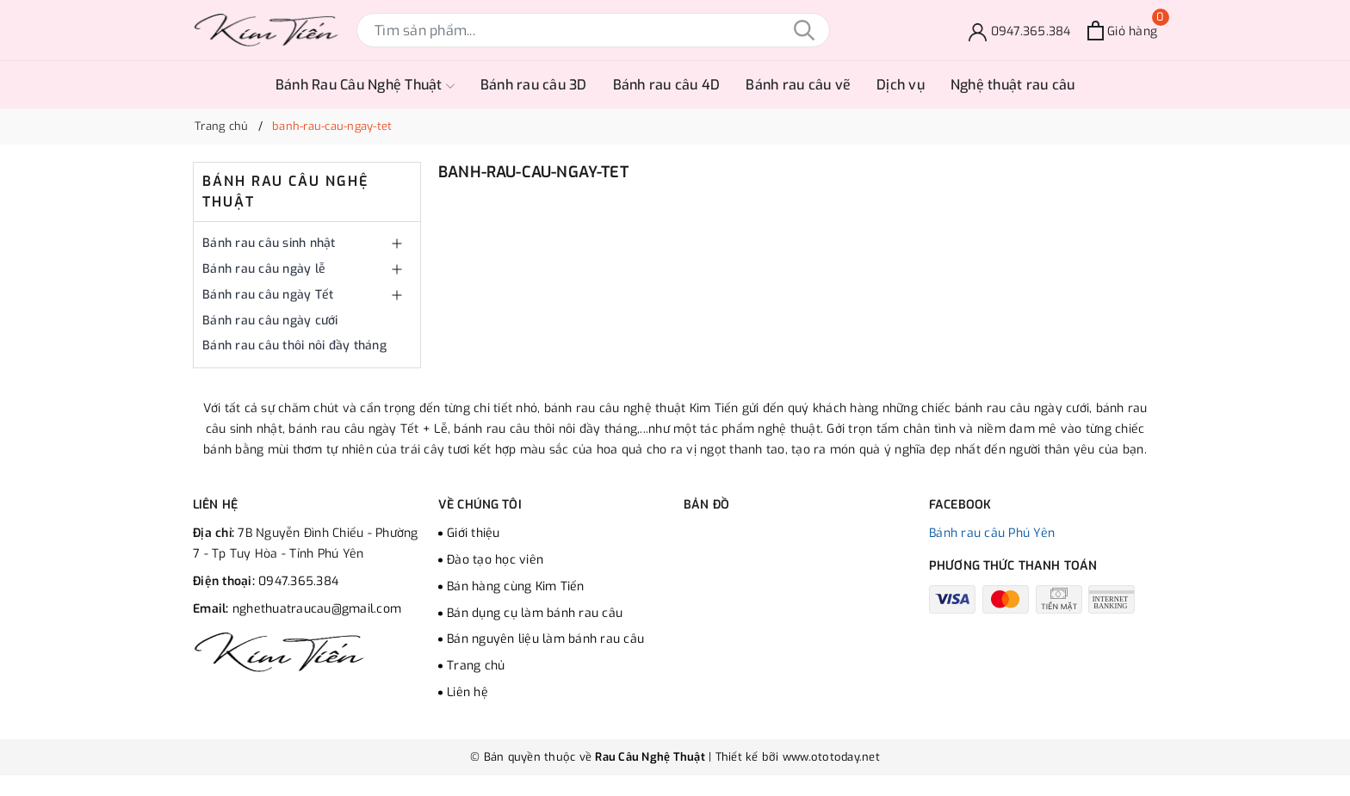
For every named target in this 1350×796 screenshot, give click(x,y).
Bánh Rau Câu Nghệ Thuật (365, 85)
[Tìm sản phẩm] (593, 30)
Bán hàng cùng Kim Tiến (516, 586)
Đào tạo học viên (495, 560)
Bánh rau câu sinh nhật (269, 243)
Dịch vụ (900, 85)
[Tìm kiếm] (804, 30)
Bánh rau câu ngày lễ (263, 269)
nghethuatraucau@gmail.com (316, 609)
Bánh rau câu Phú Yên (992, 533)
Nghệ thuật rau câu (1013, 85)
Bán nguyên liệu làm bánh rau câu (545, 639)
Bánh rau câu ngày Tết (267, 295)
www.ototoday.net (829, 757)
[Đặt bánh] (1019, 31)
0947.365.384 (298, 581)
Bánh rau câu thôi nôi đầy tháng (294, 345)
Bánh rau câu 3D (533, 85)
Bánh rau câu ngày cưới (270, 320)
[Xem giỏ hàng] (1122, 30)
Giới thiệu (473, 533)
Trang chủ (476, 665)
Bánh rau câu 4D (667, 85)
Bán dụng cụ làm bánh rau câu (534, 613)
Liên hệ (467, 692)
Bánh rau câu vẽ (798, 85)
